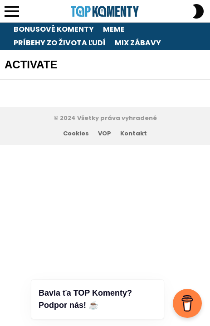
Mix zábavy (138, 43)
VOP (104, 133)
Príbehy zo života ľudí (60, 43)
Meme (114, 29)
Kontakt (133, 133)
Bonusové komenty (54, 29)
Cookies (76, 133)
